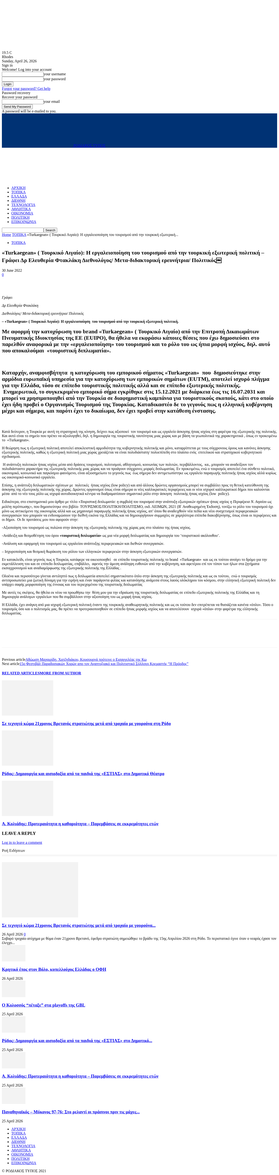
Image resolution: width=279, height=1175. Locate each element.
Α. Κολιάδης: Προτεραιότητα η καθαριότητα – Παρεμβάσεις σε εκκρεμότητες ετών (80, 823)
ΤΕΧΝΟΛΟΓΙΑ (23, 205)
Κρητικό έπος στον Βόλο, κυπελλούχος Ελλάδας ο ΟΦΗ (54, 969)
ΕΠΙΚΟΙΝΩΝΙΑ (23, 222)
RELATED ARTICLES (21, 673)
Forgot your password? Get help (26, 89)
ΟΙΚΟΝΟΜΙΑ (22, 213)
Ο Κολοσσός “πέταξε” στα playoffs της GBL (43, 1005)
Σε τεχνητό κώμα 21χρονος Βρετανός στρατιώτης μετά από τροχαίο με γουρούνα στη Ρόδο (86, 723)
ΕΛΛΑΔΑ (19, 196)
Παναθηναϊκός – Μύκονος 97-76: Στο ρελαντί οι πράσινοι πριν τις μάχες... (71, 1111)
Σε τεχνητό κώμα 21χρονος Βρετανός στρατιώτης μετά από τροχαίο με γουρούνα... (79, 925)
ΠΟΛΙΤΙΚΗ (20, 217)
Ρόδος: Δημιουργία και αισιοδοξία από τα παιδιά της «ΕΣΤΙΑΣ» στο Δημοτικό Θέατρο (83, 773)
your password (55, 79)
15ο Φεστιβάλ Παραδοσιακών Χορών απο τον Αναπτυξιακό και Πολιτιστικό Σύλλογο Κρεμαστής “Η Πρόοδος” (104, 664)
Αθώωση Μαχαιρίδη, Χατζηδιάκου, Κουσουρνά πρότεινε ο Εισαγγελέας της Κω (86, 659)
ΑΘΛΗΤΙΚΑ (21, 209)
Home (6, 235)
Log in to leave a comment (22, 842)
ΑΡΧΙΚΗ (18, 188)
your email (52, 102)
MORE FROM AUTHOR (60, 673)
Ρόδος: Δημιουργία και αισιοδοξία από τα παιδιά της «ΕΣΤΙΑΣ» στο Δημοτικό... (77, 1040)
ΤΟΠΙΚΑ (18, 192)
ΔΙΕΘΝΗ (18, 201)
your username (55, 74)
